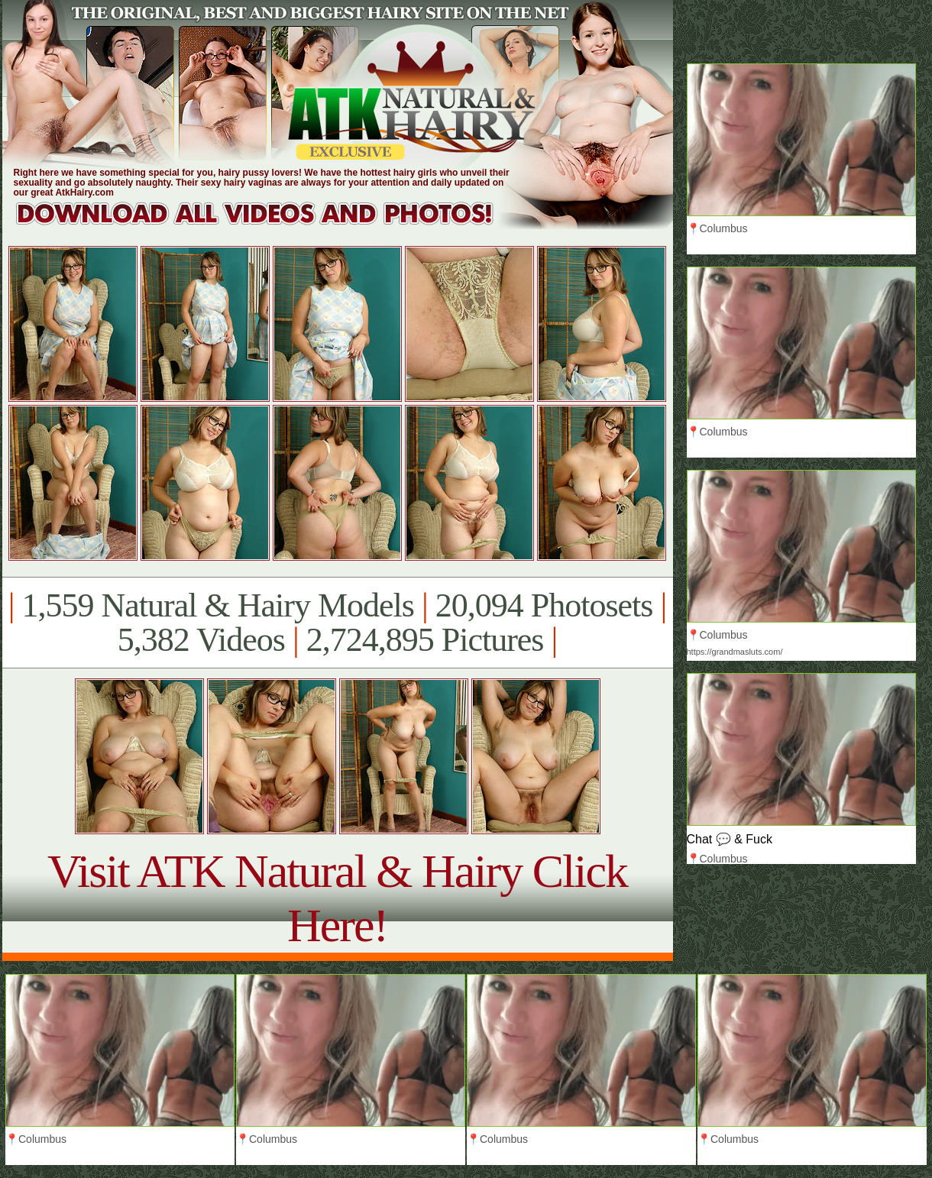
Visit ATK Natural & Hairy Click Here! (337, 898)
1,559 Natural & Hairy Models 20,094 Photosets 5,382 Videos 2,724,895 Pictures (337, 622)
